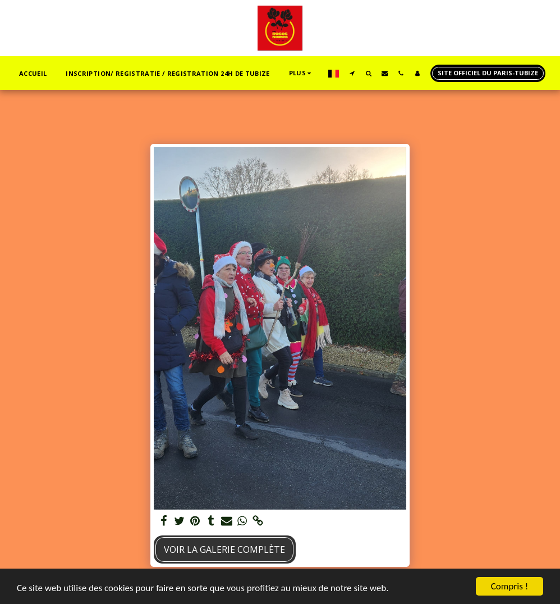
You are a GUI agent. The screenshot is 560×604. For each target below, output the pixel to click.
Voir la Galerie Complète (224, 549)
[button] (352, 73)
